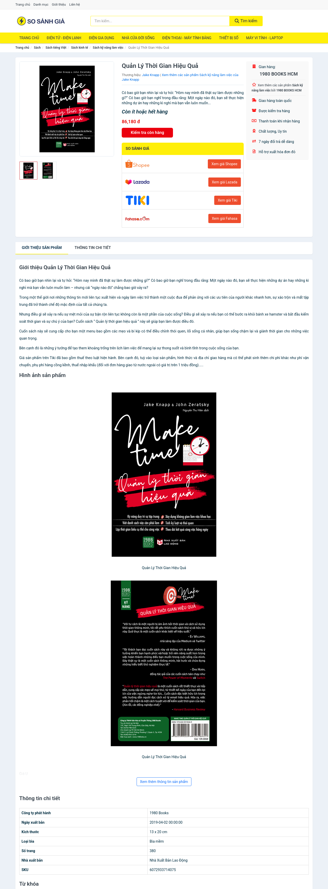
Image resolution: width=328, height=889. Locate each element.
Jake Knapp (150, 75)
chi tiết (93, 247)
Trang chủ (22, 4)
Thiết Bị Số (229, 38)
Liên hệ (74, 4)
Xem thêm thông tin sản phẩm (164, 782)
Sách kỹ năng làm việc (108, 47)
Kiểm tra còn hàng (147, 132)
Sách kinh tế (79, 47)
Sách (37, 47)
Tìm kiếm (246, 20)
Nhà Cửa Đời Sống (138, 38)
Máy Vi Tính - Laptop (264, 38)
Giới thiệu (59, 4)
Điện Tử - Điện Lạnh (64, 38)
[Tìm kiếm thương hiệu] (160, 21)
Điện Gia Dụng (101, 38)
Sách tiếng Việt (56, 47)
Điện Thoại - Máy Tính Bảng (186, 38)
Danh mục (41, 4)
